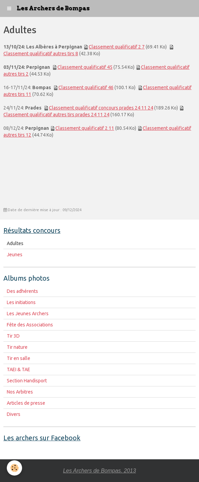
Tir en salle (18, 358)
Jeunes (14, 254)
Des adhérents (22, 291)
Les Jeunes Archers (28, 313)
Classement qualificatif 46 (85, 87)
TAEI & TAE (18, 369)
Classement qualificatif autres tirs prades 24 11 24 (56, 114)
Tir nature (17, 347)
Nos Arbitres (20, 392)
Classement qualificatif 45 (84, 67)
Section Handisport (27, 380)
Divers (13, 414)
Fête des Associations (30, 324)
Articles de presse (26, 403)
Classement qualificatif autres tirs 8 (40, 53)
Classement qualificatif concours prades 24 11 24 (101, 108)
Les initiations (21, 302)
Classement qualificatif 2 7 (117, 46)
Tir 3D (13, 336)
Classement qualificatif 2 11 (84, 128)
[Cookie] (14, 468)
